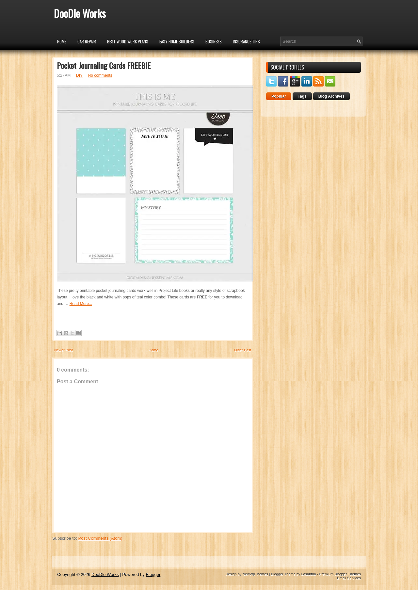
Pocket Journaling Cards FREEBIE (104, 65)
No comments (100, 75)
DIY (79, 75)
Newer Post (63, 350)
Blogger (153, 574)
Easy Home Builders (176, 41)
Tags (302, 96)
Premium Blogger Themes (340, 574)
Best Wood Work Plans (127, 41)
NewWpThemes (255, 574)
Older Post (242, 350)
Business (213, 41)
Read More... (81, 303)
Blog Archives (331, 96)
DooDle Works (80, 13)
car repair (86, 41)
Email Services (349, 578)
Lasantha (308, 574)
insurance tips (246, 41)
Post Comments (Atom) (100, 538)
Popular (278, 96)
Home (61, 41)
